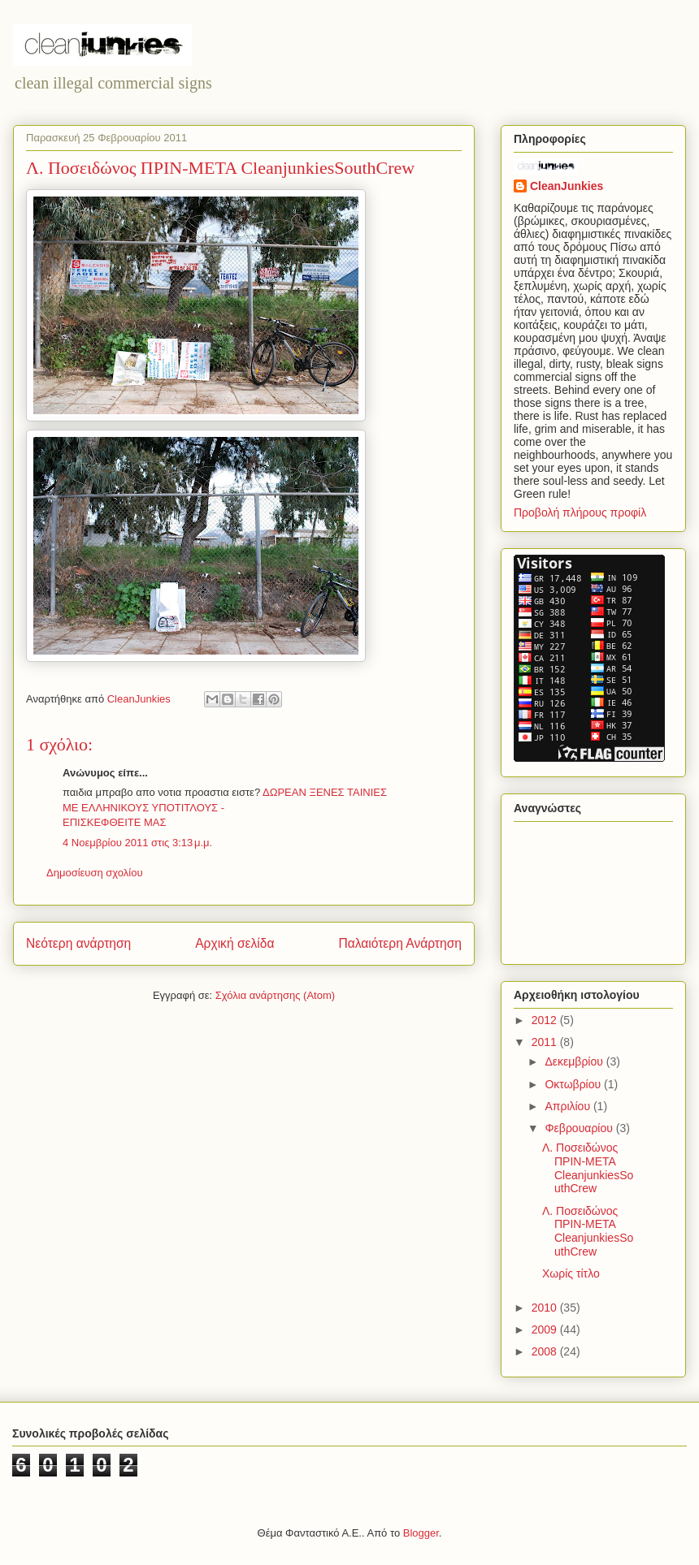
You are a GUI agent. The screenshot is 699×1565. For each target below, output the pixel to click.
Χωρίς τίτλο (571, 1273)
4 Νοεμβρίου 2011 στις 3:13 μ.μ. (137, 843)
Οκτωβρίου (574, 1084)
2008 (546, 1351)
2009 (546, 1329)
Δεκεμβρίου (575, 1061)
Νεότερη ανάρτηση (78, 943)
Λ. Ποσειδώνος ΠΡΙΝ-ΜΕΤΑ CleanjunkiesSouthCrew (587, 1168)
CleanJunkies (566, 185)
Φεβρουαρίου (580, 1128)
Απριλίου (569, 1106)
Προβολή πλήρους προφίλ (580, 512)
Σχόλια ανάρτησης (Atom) (275, 995)
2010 (546, 1307)
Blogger (421, 1533)
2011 (546, 1041)
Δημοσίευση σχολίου (94, 873)
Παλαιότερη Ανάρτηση (400, 943)
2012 (546, 1020)
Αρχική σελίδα (234, 943)
